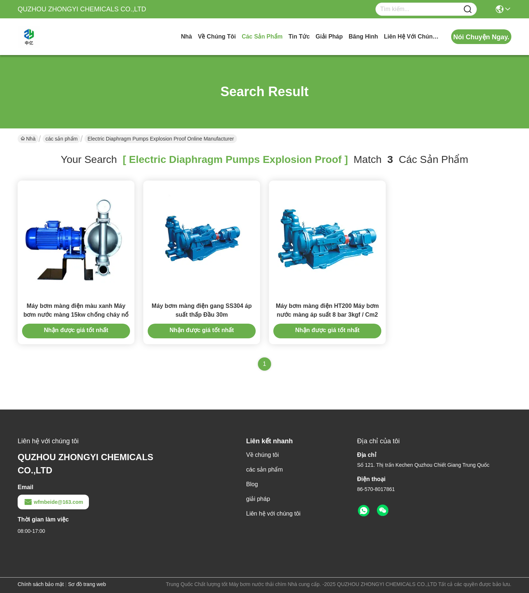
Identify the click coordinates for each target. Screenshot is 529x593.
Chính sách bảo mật (41, 584)
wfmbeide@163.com (53, 502)
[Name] (467, 9)
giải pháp (329, 36)
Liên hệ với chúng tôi (411, 36)
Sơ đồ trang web (87, 584)
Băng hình (363, 36)
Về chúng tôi (217, 36)
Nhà (186, 36)
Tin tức (299, 36)
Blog (252, 484)
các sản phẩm (262, 36)
